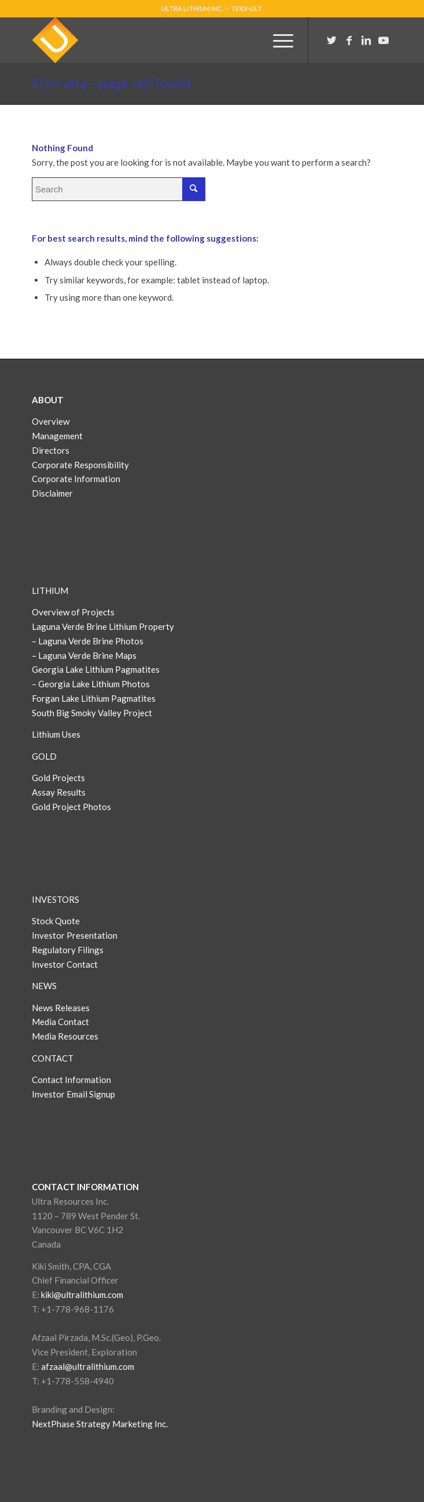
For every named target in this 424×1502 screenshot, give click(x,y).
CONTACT (52, 1058)
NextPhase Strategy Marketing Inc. (100, 1424)
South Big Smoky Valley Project (92, 713)
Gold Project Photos (71, 806)
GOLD (44, 756)
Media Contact (60, 1021)
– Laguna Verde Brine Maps (84, 655)
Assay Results (59, 792)
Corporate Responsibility (80, 465)
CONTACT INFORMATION (85, 1187)
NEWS (44, 985)
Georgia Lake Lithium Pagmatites (96, 669)
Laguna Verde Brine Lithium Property (103, 626)
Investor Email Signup (74, 1094)
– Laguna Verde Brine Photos (87, 641)
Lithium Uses (56, 734)
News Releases (61, 1007)
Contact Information (71, 1079)
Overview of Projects (73, 612)
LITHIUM (50, 590)
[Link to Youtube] (383, 40)
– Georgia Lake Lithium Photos (91, 684)
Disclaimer (52, 493)
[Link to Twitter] (331, 40)
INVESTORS (55, 899)
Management (57, 436)
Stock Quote (56, 921)
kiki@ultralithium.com (82, 1294)
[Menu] (277, 40)
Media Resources (65, 1036)
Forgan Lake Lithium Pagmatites (94, 698)
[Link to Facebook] (348, 40)
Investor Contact (65, 964)
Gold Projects (58, 777)
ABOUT (48, 400)
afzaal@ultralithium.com (87, 1366)
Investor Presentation (74, 935)
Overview (50, 421)
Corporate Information (76, 478)
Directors (50, 450)
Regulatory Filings (68, 950)
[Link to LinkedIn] (366, 40)
